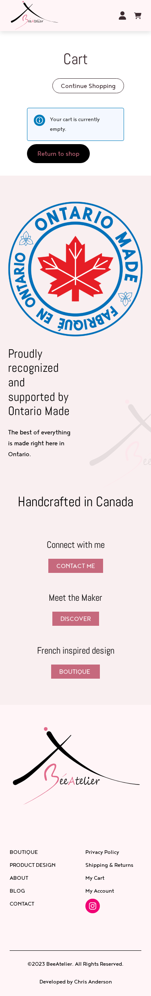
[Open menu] (106, 15)
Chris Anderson (93, 981)
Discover (75, 619)
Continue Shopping (88, 86)
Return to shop (58, 153)
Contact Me (75, 566)
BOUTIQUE (75, 671)
